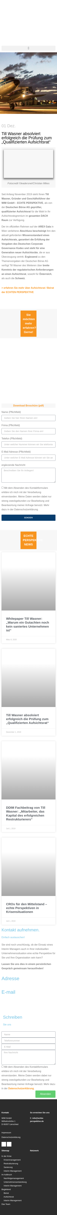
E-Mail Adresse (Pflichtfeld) (16, 452)
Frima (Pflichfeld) (11, 425)
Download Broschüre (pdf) (28, 405)
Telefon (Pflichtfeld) (12, 438)
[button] (28, 48)
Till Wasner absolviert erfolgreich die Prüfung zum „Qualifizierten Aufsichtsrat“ (27, 719)
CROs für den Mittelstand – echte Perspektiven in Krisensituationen (26, 908)
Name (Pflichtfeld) (11, 412)
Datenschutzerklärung (21, 1088)
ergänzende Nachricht (13, 465)
